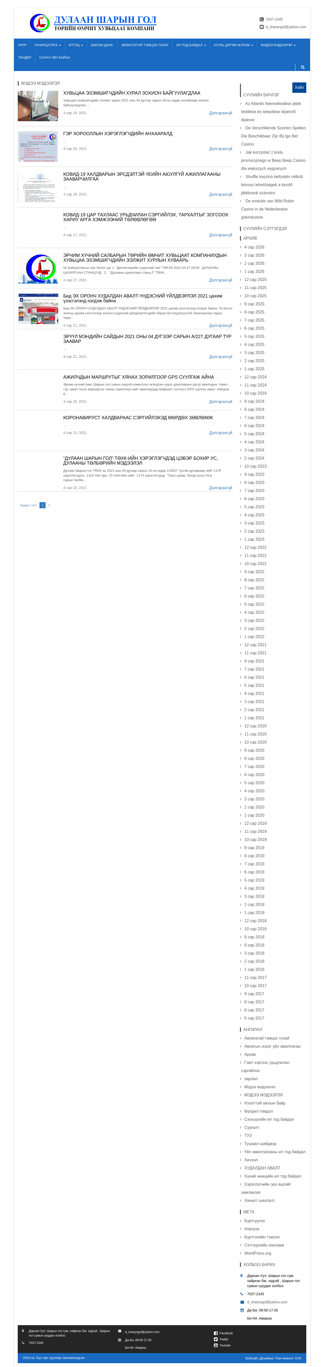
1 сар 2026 (254, 271)
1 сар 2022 (254, 637)
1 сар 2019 (254, 912)
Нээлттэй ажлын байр (264, 1103)
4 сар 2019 (254, 888)
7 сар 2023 (254, 490)
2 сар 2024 (254, 458)
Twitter (223, 1339)
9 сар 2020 (254, 750)
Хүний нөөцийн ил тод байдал (272, 1176)
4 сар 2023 (254, 515)
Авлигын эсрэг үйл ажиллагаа (272, 1046)
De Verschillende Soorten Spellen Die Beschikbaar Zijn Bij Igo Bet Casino (273, 136)
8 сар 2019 (254, 856)
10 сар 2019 (255, 839)
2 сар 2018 (254, 961)
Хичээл (251, 1160)
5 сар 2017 (254, 1018)
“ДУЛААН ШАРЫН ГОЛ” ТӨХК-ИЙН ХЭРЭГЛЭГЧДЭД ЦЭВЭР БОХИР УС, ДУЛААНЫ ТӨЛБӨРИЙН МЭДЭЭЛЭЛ (140, 461)
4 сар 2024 (254, 442)
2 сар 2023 (254, 531)
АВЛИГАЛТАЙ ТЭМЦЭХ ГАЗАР (145, 45)
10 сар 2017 (255, 986)
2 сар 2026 (254, 263)
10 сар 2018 (255, 929)
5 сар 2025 (254, 336)
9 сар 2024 (254, 401)
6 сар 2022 (254, 596)
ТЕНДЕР (24, 57)
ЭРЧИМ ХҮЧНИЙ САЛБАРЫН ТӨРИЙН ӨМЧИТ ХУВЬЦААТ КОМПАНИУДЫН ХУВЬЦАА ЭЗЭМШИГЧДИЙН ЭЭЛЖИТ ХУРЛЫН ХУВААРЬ (145, 258)
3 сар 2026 (254, 255)
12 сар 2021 (255, 645)
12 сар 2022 (255, 547)
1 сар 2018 (254, 969)
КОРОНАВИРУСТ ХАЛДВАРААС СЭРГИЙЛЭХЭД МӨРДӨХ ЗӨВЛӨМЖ (138, 417)
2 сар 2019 (254, 904)
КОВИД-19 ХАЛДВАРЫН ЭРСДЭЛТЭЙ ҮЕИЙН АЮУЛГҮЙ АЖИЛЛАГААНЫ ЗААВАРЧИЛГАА (141, 177)
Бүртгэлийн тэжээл (262, 1237)
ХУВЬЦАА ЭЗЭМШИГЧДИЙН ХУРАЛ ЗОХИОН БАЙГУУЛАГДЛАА (131, 93)
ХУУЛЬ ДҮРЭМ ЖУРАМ (233, 45)
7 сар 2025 (254, 320)
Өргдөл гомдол (258, 1111)
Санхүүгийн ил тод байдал (269, 1119)
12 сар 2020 (255, 726)
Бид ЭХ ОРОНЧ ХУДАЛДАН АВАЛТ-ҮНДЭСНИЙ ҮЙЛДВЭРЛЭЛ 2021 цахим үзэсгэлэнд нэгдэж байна (142, 298)
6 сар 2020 (254, 775)
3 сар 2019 (254, 896)
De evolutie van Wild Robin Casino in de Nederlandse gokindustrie (267, 209)
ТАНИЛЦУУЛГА (47, 45)
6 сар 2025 (254, 328)
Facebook (226, 1333)
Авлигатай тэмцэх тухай (266, 1038)
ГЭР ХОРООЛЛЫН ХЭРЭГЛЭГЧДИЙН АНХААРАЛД (117, 133)
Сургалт (251, 1127)
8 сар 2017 (254, 1002)
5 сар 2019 (254, 880)
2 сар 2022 (254, 628)
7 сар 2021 (254, 669)
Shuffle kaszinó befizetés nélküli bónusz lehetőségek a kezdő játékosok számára (272, 184)
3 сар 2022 (254, 620)
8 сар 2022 (254, 580)
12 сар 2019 (255, 823)
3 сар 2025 (254, 352)
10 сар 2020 (255, 742)
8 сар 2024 (254, 409)
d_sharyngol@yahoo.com (286, 27)
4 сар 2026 (254, 247)
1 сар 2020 (254, 815)
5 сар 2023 (254, 507)
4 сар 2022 (254, 612)
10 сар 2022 (255, 564)
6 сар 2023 (254, 499)
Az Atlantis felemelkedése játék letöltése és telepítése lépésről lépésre (271, 111)
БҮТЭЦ (76, 45)
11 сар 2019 (255, 831)
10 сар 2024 (255, 393)
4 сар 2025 (254, 344)
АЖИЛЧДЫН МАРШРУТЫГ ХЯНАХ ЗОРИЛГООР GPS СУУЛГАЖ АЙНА (138, 377)
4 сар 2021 (254, 693)
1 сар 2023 (254, 539)
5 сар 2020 (254, 783)
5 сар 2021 (254, 685)
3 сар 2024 (254, 450)
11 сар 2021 (255, 653)
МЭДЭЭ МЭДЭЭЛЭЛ (278, 45)
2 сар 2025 (254, 361)
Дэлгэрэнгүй (220, 113)
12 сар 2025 (255, 279)
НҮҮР (22, 45)
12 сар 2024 (255, 377)
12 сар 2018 (255, 921)
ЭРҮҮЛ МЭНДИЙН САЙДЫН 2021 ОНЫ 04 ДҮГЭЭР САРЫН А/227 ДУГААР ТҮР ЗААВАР (147, 339)
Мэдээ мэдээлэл (259, 1087)
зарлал (250, 1079)
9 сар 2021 (254, 661)
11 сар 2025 (255, 288)
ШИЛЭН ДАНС (102, 45)
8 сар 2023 (254, 482)
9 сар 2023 (254, 474)
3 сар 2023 (254, 523)
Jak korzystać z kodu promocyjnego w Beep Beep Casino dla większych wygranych (273, 160)
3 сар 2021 (254, 701)
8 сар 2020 (254, 758)
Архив (250, 1054)
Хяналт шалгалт (259, 1200)
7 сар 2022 (254, 588)
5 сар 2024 (254, 434)
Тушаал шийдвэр (260, 1144)
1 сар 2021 (254, 718)
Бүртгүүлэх (254, 1221)
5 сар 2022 (254, 604)
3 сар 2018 (254, 953)
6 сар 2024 (254, 426)
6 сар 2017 (254, 1010)
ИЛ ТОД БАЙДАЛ (191, 45)
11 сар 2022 (255, 555)
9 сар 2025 (254, 304)
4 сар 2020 (254, 791)
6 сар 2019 (254, 872)
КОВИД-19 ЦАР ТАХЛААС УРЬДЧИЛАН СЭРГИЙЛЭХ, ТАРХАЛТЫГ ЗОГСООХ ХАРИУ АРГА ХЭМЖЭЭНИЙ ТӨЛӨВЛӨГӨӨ (145, 217)
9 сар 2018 (254, 937)
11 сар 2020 (255, 734)
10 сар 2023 (255, 466)
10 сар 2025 (255, 296)
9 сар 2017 (254, 994)
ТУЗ (248, 1135)
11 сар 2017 (255, 977)
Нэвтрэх (251, 1229)
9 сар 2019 (254, 848)
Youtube (225, 1345)
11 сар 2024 (255, 385)
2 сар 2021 (254, 710)
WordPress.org (257, 1253)
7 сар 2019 (254, 864)
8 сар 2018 (254, 945)
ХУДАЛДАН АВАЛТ (262, 1168)
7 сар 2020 (254, 766)
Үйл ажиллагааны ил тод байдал (275, 1152)
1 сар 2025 (254, 369)
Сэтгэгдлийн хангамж (264, 1245)
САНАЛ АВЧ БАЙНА (54, 57)
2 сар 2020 (254, 807)
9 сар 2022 (254, 572)
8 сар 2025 (254, 312)
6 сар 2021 (254, 677)
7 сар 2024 (254, 417)
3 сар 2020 (254, 799)
